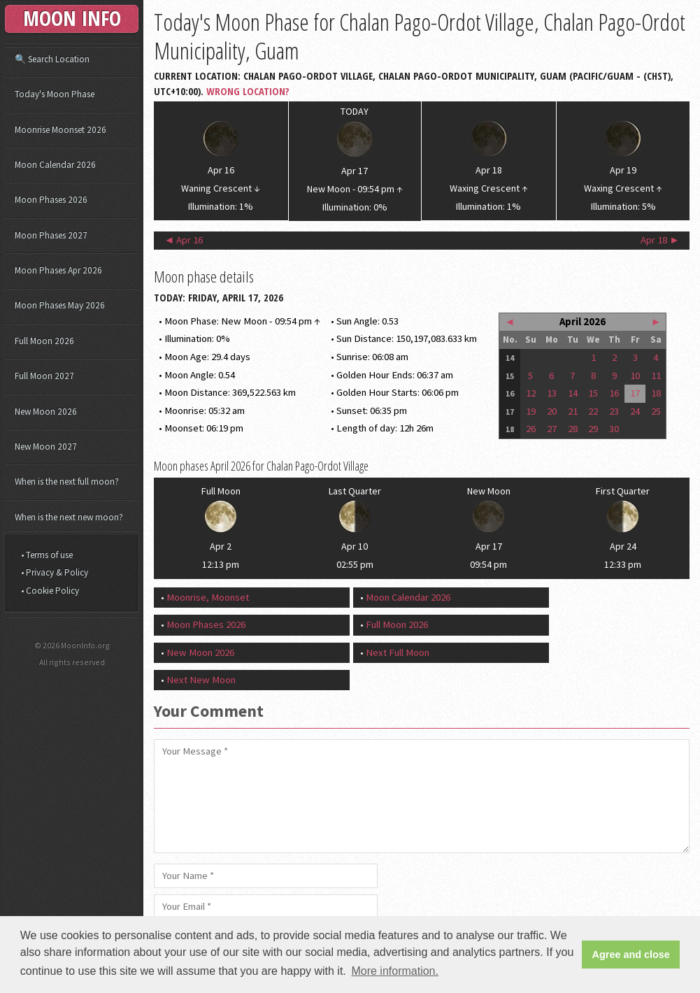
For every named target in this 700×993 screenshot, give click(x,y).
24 (635, 411)
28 (573, 428)
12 (531, 393)
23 (614, 411)
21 (573, 411)
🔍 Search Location (52, 59)
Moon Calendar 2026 (408, 597)
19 (531, 411)
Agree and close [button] (631, 954)
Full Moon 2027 (44, 376)
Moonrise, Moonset (207, 597)
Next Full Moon (397, 652)
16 (614, 393)
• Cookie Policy (50, 590)
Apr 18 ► (660, 240)
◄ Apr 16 (183, 240)
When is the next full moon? (67, 481)
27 (552, 428)
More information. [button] (394, 971)
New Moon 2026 (200, 652)
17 (635, 393)
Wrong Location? (248, 91)
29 (593, 428)
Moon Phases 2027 (51, 235)
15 (593, 393)
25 (656, 411)
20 (552, 411)
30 (614, 428)
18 (656, 393)
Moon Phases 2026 (205, 624)
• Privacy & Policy (54, 572)
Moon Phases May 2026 (60, 305)
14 (573, 393)
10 (635, 375)
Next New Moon (201, 679)
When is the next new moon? (69, 517)
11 (656, 375)
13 (552, 393)
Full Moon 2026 (397, 624)
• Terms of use (47, 555)
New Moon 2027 (46, 446)
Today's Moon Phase (54, 94)
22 (593, 411)
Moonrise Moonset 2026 (60, 130)
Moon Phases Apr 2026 (58, 270)
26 (531, 428)
